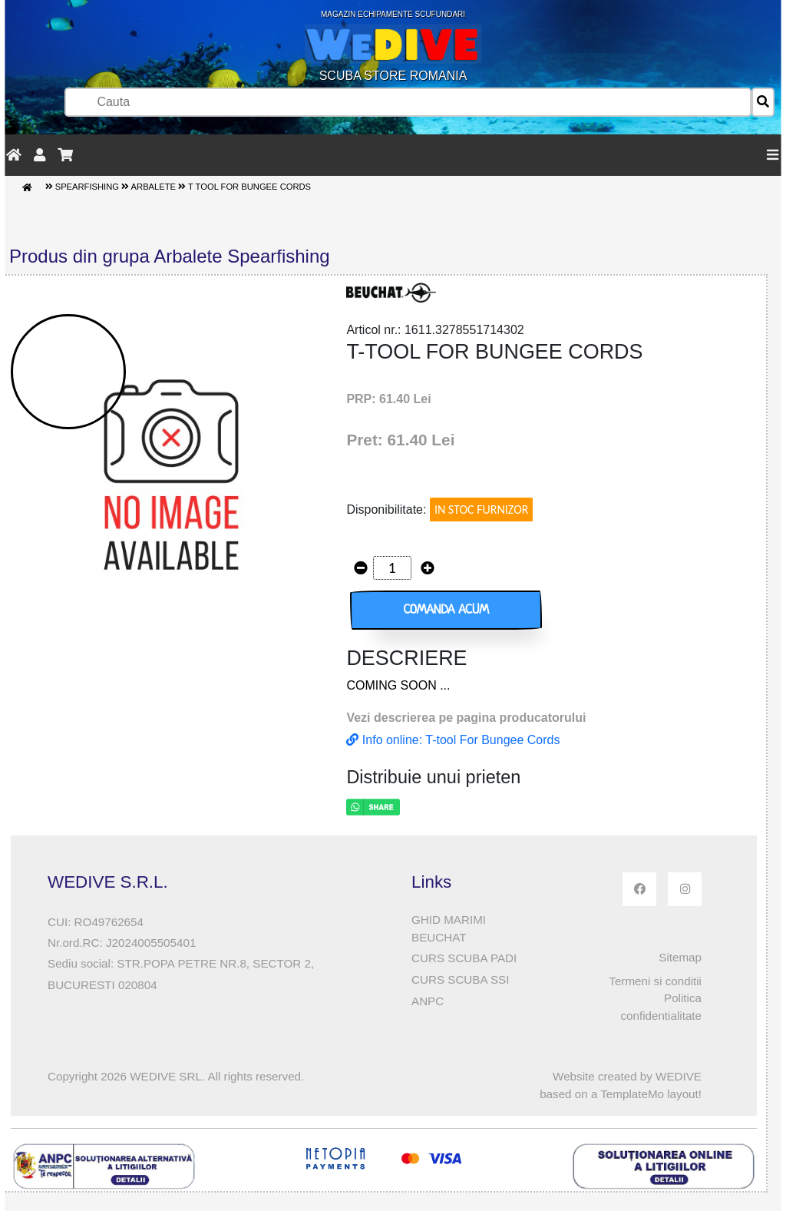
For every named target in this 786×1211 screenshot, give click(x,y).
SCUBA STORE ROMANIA (393, 46)
